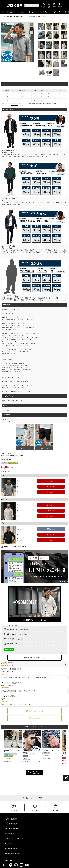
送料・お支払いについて (13, 828)
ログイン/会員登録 (11, 819)
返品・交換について (11, 833)
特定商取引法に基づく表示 (13, 853)
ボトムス (22, 11)
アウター (33, 11)
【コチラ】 (11, 152)
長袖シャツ (26, 16)
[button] (2, 747)
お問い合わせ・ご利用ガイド (14, 838)
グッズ (57, 11)
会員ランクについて (11, 824)
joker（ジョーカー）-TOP (8, 16)
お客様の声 (8, 843)
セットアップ (45, 11)
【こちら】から (14, 105)
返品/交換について (12, 644)
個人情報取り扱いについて (13, 848)
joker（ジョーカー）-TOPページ (35, 798)
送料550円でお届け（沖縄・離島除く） (18, 634)
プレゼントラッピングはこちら (16, 639)
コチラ (17, 419)
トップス (11, 11)
